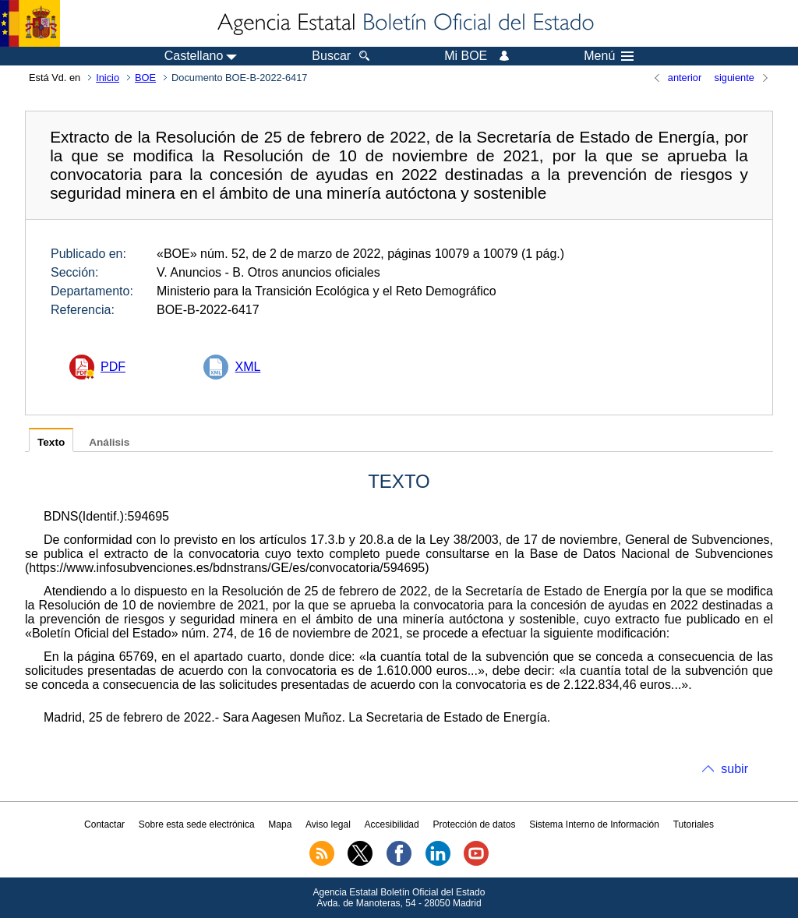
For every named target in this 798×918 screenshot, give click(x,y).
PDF (113, 366)
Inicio (107, 77)
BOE (145, 77)
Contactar (104, 824)
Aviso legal (328, 824)
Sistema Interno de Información (594, 824)
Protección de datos (474, 824)
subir (734, 768)
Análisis (109, 442)
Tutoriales (693, 824)
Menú (609, 56)
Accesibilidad (392, 824)
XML (247, 366)
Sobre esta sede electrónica (197, 824)
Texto (51, 442)
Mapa (279, 824)
